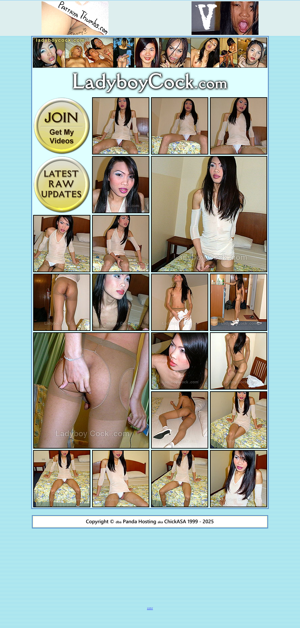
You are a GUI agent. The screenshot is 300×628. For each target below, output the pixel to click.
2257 (150, 608)
